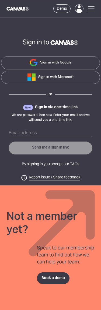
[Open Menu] (91, 8)
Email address (23, 133)
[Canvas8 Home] (17, 8)
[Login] (79, 8)
